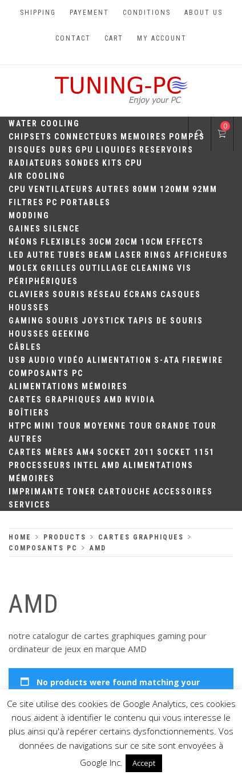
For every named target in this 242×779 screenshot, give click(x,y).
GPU (84, 149)
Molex (23, 268)
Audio (42, 360)
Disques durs (41, 149)
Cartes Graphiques (55, 399)
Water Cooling (44, 123)
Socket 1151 (186, 452)
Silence (61, 228)
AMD (113, 399)
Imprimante (36, 491)
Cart (113, 38)
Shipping (38, 13)
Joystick (104, 320)
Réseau (105, 294)
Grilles (59, 268)
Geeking (71, 333)
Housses (29, 307)
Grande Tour (186, 425)
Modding (29, 215)
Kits (112, 162)
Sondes (82, 162)
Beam (100, 254)
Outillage (103, 268)
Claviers (29, 294)
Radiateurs (36, 162)
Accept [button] (143, 763)
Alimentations (44, 386)
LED (17, 254)
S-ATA (167, 360)
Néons (23, 241)
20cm (126, 241)
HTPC (20, 425)
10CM (152, 241)
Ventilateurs (61, 189)
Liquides (116, 149)
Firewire (202, 360)
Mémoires (105, 386)
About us (203, 13)
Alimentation (119, 360)
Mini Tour (58, 425)
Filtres (26, 202)
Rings (158, 254)
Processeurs (40, 465)
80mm (145, 189)
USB (17, 360)
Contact (73, 38)
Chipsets (30, 136)
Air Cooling (37, 176)
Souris (69, 294)
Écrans (141, 294)
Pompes (187, 136)
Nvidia (140, 399)
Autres (113, 189)
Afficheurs (201, 254)
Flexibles (64, 241)
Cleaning (153, 268)
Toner (81, 491)
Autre (41, 254)
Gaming (26, 320)
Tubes (72, 254)
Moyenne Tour (118, 425)
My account (162, 38)
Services (30, 504)
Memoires (143, 136)
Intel (86, 465)
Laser (128, 254)
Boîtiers (29, 412)
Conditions (147, 13)
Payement (89, 13)
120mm (175, 189)
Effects (185, 241)
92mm (204, 189)
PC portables (78, 202)
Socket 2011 (126, 452)
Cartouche (124, 491)
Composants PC (46, 373)
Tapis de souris (165, 320)
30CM (100, 241)
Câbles (25, 346)
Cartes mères (41, 452)
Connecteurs (86, 136)
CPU (134, 162)
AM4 (85, 452)
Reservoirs (166, 149)
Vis (184, 268)
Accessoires (183, 491)
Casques (180, 294)
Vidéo (71, 360)
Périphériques (43, 281)
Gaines (25, 228)
